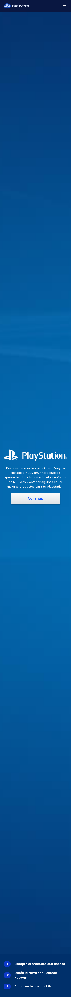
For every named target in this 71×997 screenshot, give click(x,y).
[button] (64, 6)
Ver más (35, 498)
